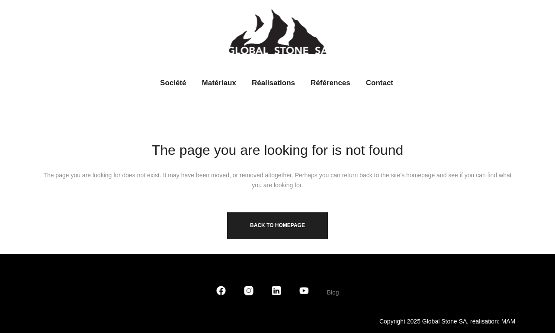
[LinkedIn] (276, 292)
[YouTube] (304, 292)
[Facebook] (221, 292)
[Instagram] (249, 292)
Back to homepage (277, 225)
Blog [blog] (333, 292)
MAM (508, 321)
